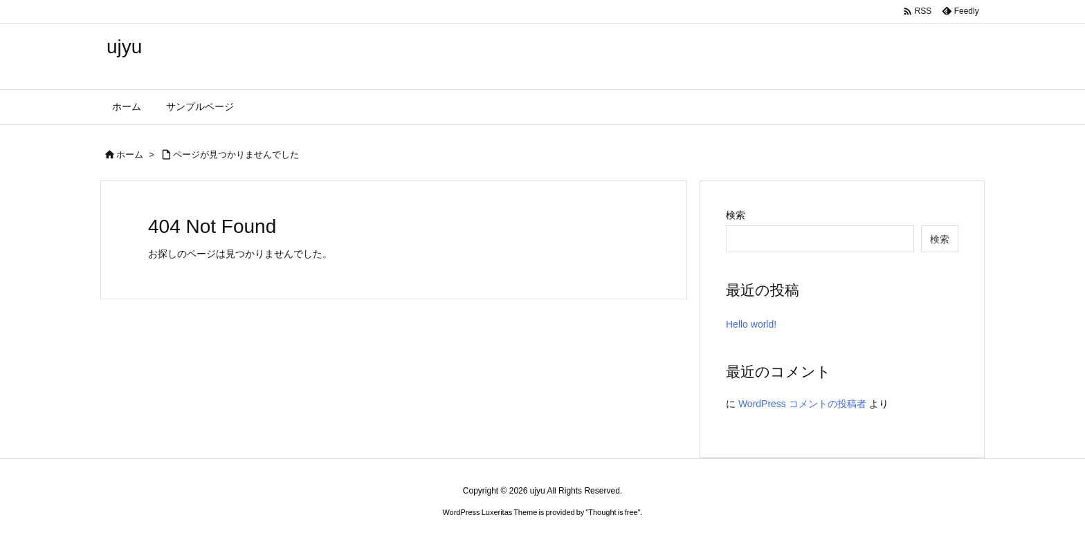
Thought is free (612, 512)
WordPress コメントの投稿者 (802, 403)
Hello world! (751, 324)
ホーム (129, 154)
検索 (735, 215)
